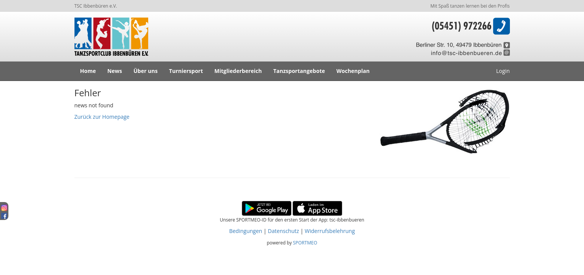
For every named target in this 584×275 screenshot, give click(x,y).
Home (88, 70)
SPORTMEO (305, 242)
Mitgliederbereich (238, 70)
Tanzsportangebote (299, 70)
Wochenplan (353, 70)
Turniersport (186, 70)
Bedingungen (245, 231)
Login (503, 70)
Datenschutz (283, 231)
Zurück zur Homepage (101, 116)
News (114, 70)
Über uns (146, 70)
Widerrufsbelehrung (330, 231)
